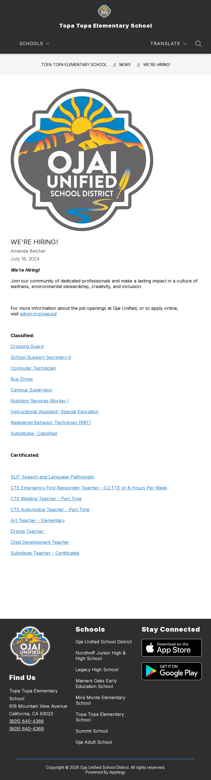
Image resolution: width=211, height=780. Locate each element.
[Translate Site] (168, 43)
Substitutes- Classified (34, 433)
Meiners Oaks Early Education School (96, 683)
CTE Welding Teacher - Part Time (46, 498)
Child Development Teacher (40, 542)
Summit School (92, 731)
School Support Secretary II (41, 357)
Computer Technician (33, 368)
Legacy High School (97, 669)
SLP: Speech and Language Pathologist (52, 477)
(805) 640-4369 (26, 728)
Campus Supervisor (32, 390)
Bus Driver (22, 379)
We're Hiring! (156, 64)
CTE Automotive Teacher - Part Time (50, 509)
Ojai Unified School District (104, 641)
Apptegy (117, 772)
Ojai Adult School (94, 742)
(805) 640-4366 (26, 721)
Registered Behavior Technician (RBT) (51, 422)
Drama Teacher (28, 531)
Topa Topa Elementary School (74, 64)
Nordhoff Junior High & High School (101, 655)
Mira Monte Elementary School (100, 700)
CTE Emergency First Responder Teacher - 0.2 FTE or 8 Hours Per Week (89, 488)
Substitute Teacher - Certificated (45, 553)
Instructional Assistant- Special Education (54, 411)
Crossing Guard (27, 346)
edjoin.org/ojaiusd (38, 314)
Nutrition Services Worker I (40, 401)
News (125, 64)
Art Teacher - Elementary (38, 520)
